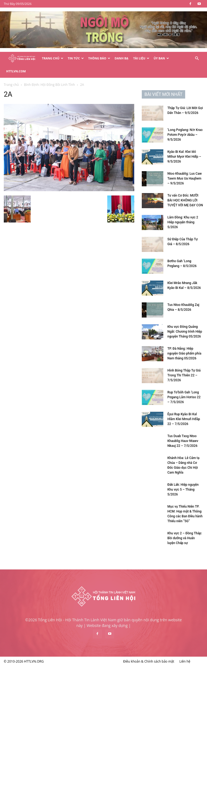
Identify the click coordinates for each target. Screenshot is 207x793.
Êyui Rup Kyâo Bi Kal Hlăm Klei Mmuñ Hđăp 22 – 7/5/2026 (183, 419)
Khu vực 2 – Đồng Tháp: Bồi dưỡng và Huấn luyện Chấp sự (184, 538)
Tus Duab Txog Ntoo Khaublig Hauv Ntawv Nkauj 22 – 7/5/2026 (182, 441)
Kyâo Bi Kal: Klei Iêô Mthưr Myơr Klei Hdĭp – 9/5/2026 (184, 156)
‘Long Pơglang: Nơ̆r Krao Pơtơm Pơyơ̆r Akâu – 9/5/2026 (184, 134)
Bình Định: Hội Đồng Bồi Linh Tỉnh (49, 84)
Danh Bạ (121, 58)
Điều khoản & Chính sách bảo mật (148, 661)
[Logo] (22, 58)
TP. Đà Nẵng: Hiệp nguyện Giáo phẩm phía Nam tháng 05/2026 (184, 353)
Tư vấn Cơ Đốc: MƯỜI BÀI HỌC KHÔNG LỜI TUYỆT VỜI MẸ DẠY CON (185, 200)
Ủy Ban (161, 58)
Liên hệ (184, 661)
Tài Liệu (141, 58)
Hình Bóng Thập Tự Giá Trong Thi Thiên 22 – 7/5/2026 (184, 375)
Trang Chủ (53, 58)
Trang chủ (11, 84)
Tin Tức (76, 58)
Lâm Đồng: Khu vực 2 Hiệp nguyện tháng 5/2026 (182, 222)
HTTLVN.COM (16, 71)
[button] (196, 58)
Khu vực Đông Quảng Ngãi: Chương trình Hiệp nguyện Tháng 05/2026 (184, 331)
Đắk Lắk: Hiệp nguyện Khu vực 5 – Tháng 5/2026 (183, 489)
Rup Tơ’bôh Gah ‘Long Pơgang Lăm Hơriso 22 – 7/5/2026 (184, 397)
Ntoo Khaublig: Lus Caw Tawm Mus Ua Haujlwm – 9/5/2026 (184, 178)
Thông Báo (99, 58)
